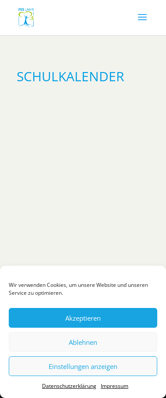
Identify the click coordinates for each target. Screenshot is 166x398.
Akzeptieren (83, 318)
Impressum (114, 386)
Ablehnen (83, 342)
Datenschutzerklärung (69, 386)
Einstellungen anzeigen (83, 366)
